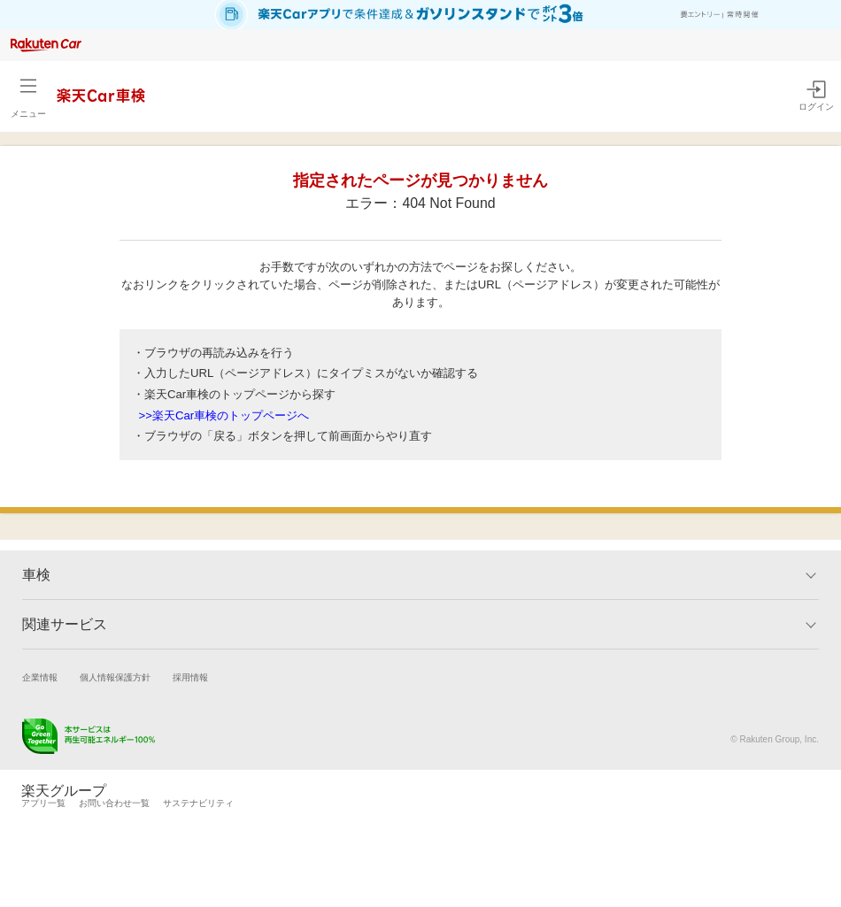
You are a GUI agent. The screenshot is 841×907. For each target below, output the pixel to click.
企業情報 (40, 677)
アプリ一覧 (43, 803)
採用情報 (190, 677)
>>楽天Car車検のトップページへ (224, 415)
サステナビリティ (198, 803)
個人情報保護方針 (115, 677)
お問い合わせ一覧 (114, 803)
